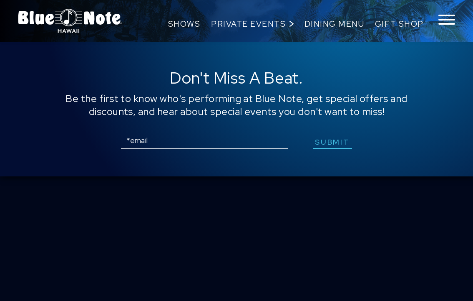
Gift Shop (399, 24)
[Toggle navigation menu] (446, 20)
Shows (184, 24)
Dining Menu (334, 24)
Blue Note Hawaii (70, 21)
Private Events (248, 24)
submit (332, 142)
